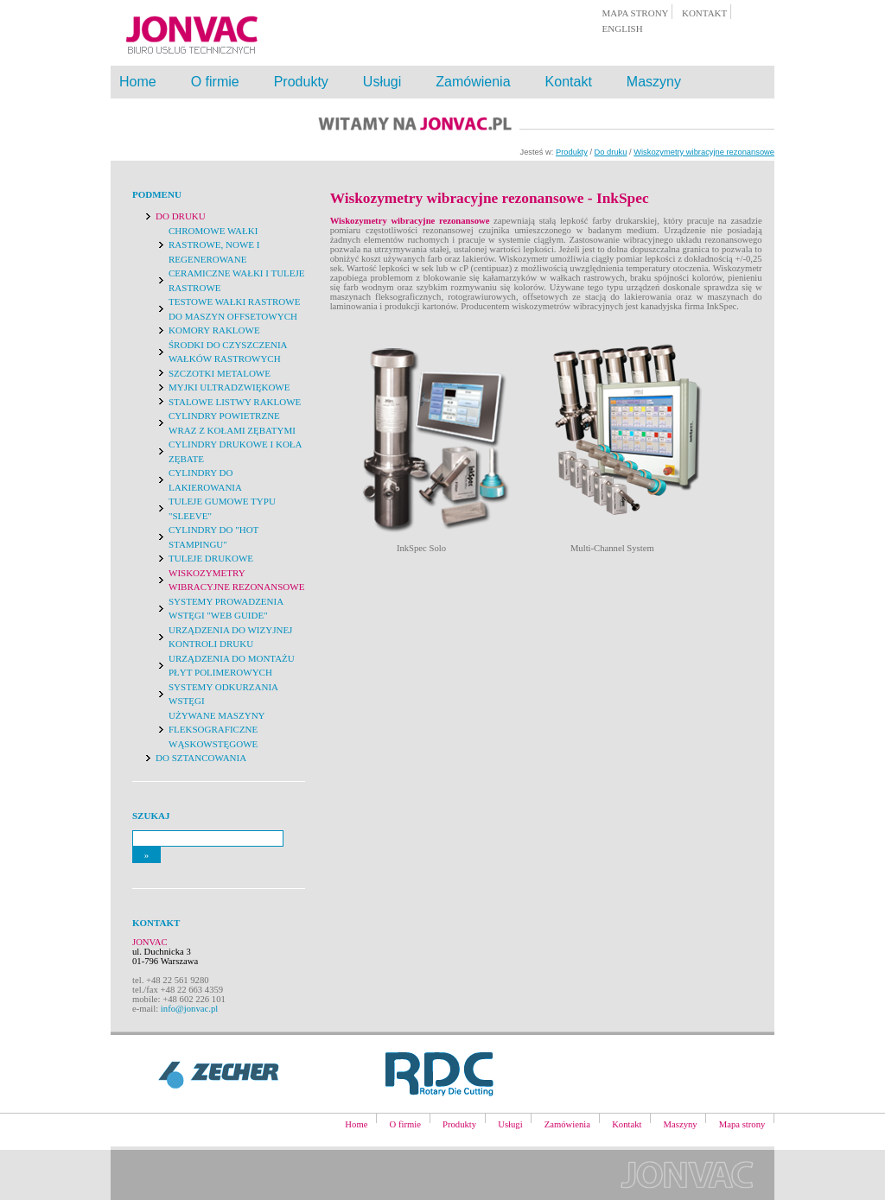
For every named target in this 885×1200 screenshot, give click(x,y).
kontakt (704, 13)
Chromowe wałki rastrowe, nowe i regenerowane (214, 244)
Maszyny (654, 81)
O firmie (215, 81)
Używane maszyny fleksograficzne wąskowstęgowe (216, 729)
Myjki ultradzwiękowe (229, 387)
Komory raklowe (214, 330)
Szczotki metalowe (220, 373)
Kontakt (568, 81)
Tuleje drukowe (211, 558)
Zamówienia (473, 81)
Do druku (611, 152)
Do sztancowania (201, 757)
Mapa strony (742, 1124)
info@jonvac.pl (189, 1008)
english (622, 28)
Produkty (301, 81)
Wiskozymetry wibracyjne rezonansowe (704, 152)
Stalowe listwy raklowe (235, 402)
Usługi (382, 81)
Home (137, 81)
